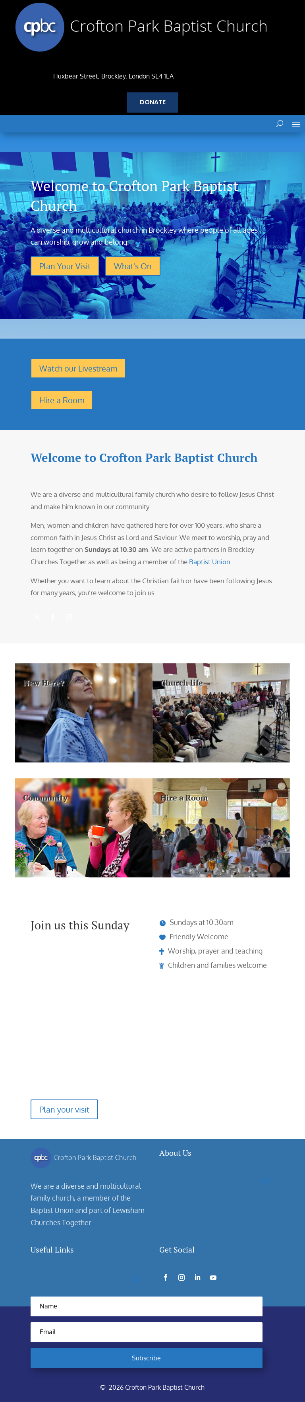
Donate (153, 102)
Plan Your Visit (65, 266)
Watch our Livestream (78, 368)
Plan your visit (64, 1110)
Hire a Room (61, 400)
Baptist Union (209, 561)
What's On (133, 266)
